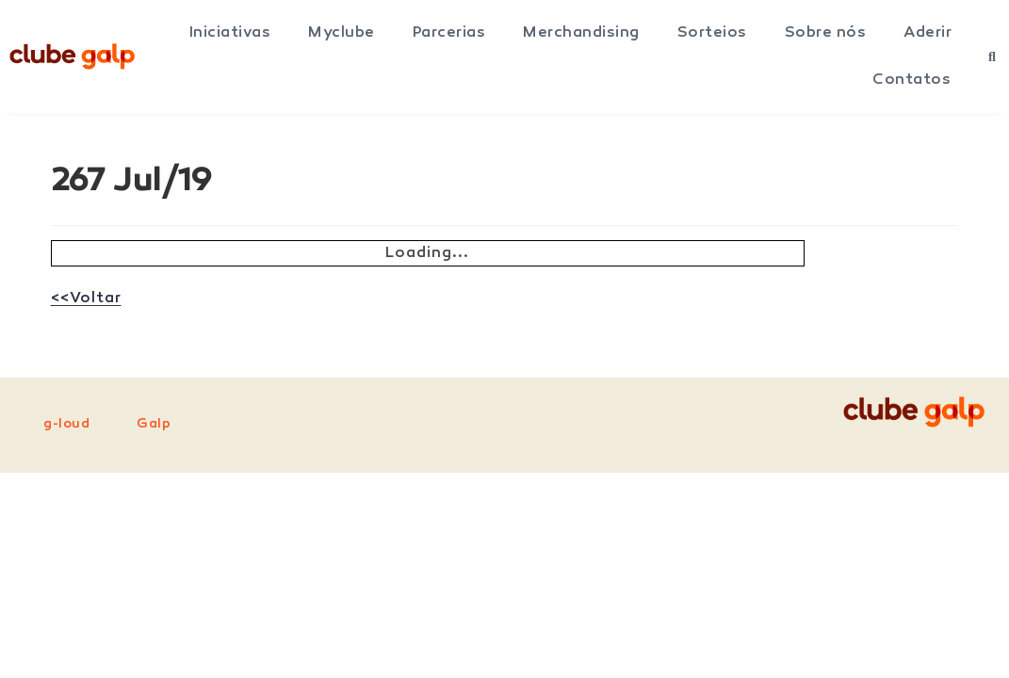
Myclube (341, 32)
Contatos (911, 80)
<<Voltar (86, 298)
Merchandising (581, 32)
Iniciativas (230, 32)
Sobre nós (826, 32)
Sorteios (712, 32)
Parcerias (449, 32)
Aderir (927, 32)
